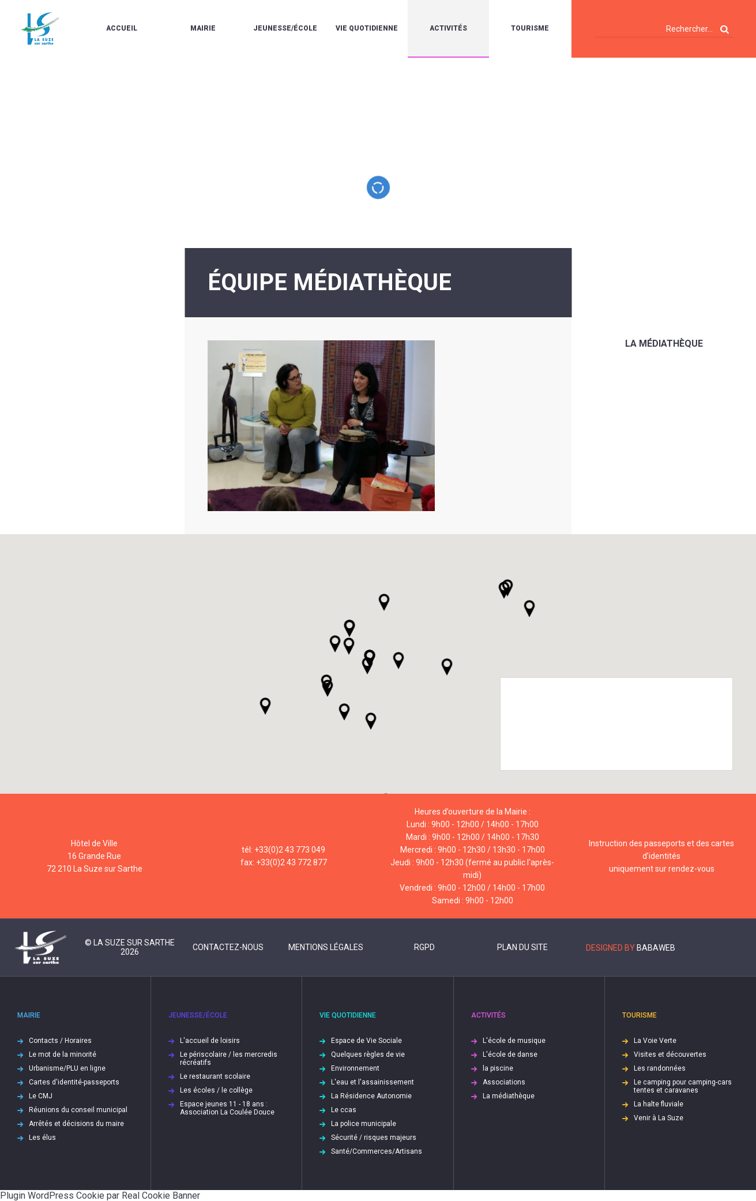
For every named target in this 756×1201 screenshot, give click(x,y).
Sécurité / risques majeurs (373, 1138)
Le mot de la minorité (62, 1054)
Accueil (121, 28)
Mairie (203, 28)
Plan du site (522, 947)
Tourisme (530, 28)
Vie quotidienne (367, 28)
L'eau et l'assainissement (372, 1082)
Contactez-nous (228, 947)
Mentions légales (325, 947)
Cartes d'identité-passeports (74, 1082)
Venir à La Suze (658, 1118)
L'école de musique (514, 1041)
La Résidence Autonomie (371, 1096)
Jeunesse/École (285, 28)
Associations (504, 1082)
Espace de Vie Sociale (366, 1041)
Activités (448, 28)
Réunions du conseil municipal (78, 1110)
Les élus (42, 1138)
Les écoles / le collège (216, 1090)
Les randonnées (660, 1068)
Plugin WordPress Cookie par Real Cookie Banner (100, 1195)
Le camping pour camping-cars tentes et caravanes (683, 1086)
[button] (398, 660)
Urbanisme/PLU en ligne (67, 1068)
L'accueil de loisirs (210, 1041)
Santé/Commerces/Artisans (376, 1151)
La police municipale (363, 1124)
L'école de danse (510, 1054)
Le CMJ (40, 1096)
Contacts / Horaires (60, 1041)
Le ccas (343, 1110)
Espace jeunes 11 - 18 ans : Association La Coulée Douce (227, 1108)
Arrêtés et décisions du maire (76, 1124)
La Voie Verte (655, 1041)
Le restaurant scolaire (215, 1076)
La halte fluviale (658, 1104)
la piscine (498, 1068)
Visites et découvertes (670, 1054)
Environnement (355, 1068)
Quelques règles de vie (368, 1054)
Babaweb (656, 947)
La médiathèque (664, 343)
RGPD (424, 947)
